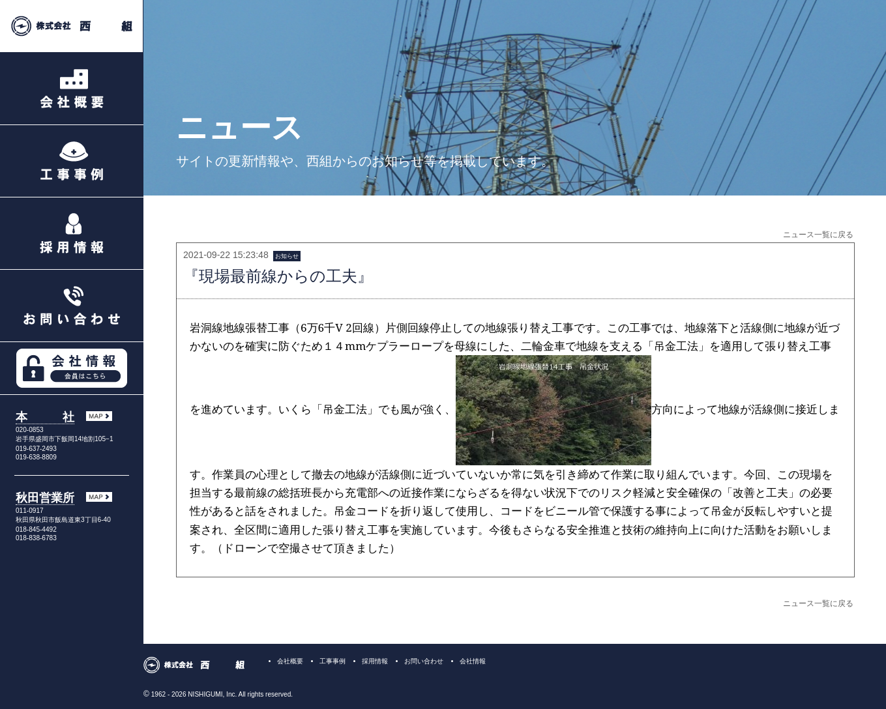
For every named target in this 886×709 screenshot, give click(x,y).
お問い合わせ (423, 661)
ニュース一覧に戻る (818, 234)
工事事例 (332, 661)
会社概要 (290, 661)
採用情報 (375, 661)
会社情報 (473, 661)
